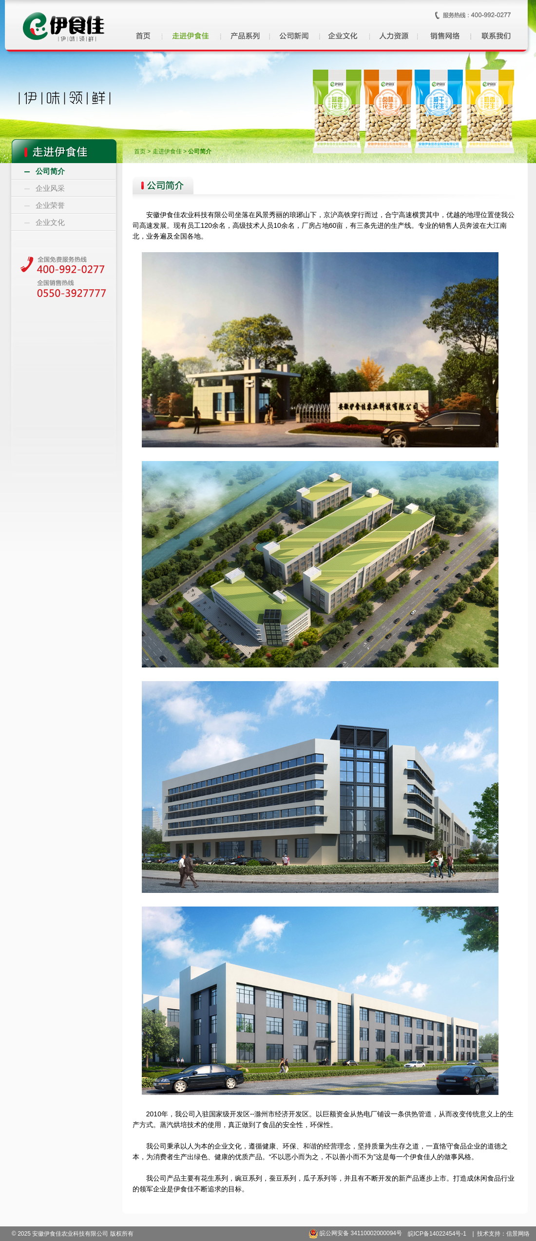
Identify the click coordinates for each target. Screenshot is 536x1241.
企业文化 (50, 222)
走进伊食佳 (167, 151)
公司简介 (50, 171)
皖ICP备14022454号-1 (437, 1233)
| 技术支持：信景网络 (501, 1233)
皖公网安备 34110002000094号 (355, 1233)
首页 (140, 151)
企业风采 (50, 188)
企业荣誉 (50, 205)
